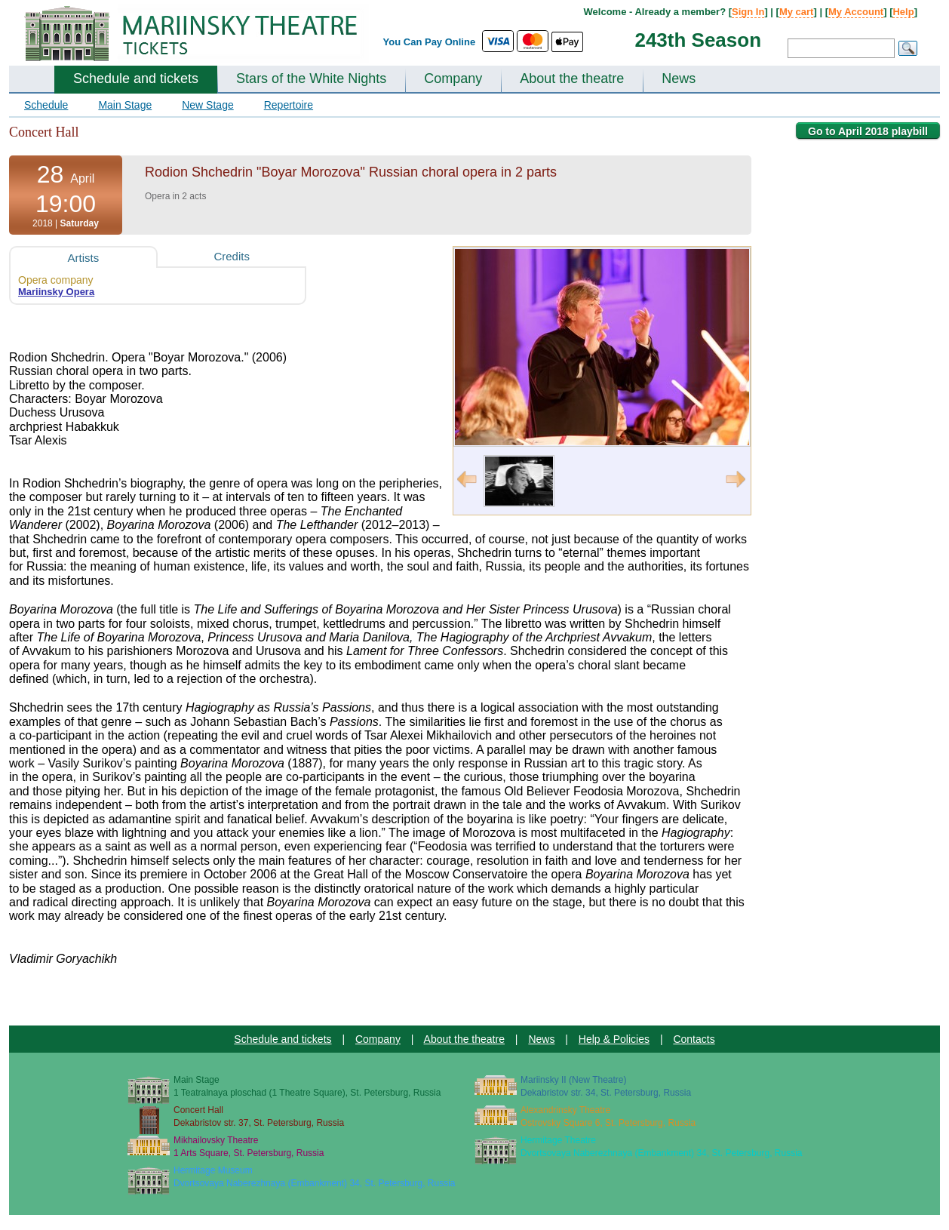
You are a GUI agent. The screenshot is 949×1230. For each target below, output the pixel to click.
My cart (796, 11)
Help (903, 11)
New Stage (207, 105)
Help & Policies (614, 1039)
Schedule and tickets (135, 78)
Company (453, 78)
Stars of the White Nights (311, 78)
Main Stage (125, 105)
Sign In (748, 11)
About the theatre (572, 78)
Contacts (693, 1039)
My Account (855, 11)
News (679, 78)
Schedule (46, 105)
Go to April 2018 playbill (868, 131)
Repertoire (288, 105)
